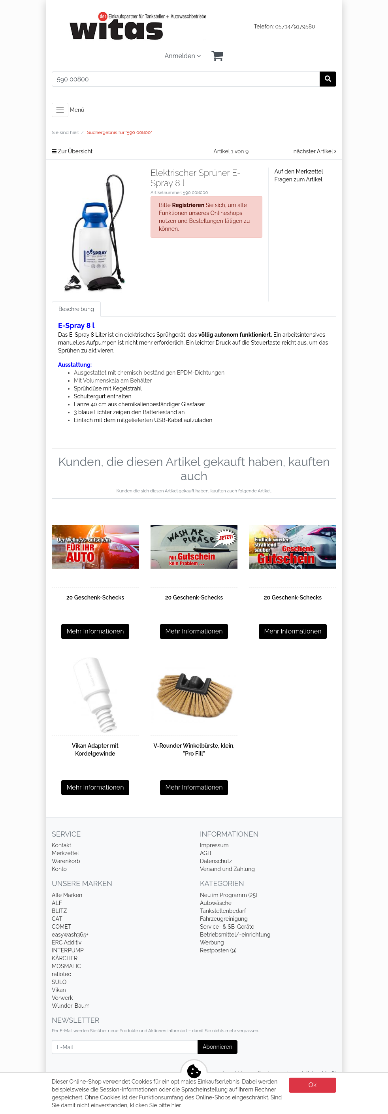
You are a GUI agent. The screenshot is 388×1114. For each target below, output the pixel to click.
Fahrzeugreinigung (224, 919)
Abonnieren (217, 1047)
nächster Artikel (315, 151)
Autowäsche (216, 903)
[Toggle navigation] (60, 110)
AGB (205, 853)
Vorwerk (62, 998)
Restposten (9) (218, 950)
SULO (59, 982)
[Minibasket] (217, 56)
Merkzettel (65, 853)
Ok (313, 1085)
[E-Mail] (125, 1047)
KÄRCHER (64, 958)
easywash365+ (70, 934)
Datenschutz (216, 861)
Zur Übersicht (72, 151)
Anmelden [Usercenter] (183, 56)
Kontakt (61, 845)
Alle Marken (67, 895)
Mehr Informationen (95, 631)
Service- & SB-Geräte (227, 927)
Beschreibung (76, 309)
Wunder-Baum (71, 1006)
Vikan (59, 990)
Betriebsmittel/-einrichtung (235, 934)
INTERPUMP (68, 950)
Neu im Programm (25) (228, 895)
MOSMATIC (66, 966)
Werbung (212, 942)
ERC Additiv (66, 942)
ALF (57, 903)
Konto (59, 869)
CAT (57, 919)
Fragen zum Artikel (298, 179)
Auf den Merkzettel (299, 171)
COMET (61, 927)
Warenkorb (66, 861)
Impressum (214, 845)
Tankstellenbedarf (223, 911)
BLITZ (59, 911)
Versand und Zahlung (227, 869)
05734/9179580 (295, 26)
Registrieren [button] (188, 205)
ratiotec (61, 974)
